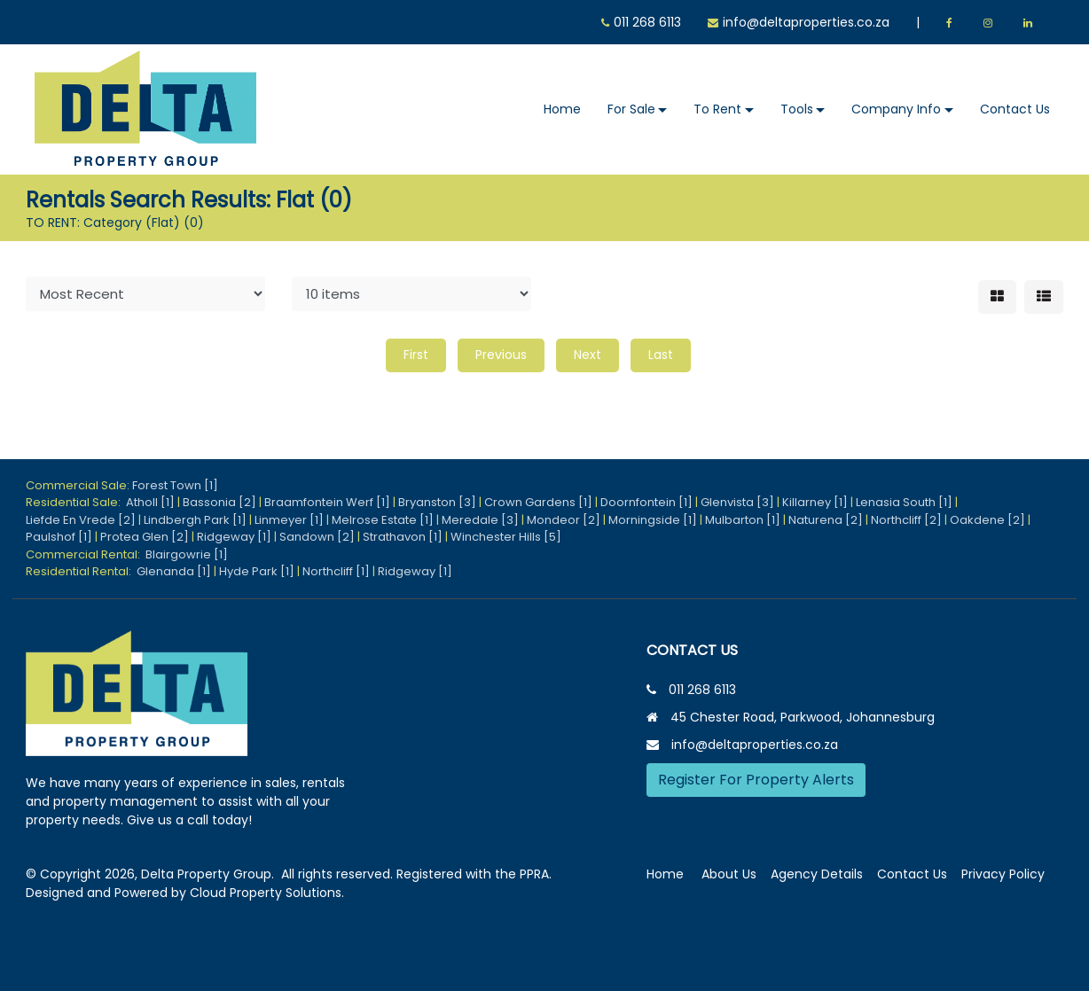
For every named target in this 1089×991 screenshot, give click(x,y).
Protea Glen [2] (144, 536)
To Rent (717, 109)
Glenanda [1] (174, 571)
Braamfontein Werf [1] (327, 502)
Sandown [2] (317, 536)
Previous (501, 354)
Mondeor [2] (563, 519)
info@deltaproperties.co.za (806, 22)
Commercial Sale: (79, 485)
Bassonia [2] (219, 502)
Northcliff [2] (906, 519)
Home (562, 109)
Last (660, 354)
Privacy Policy (1003, 874)
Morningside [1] (652, 519)
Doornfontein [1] (646, 502)
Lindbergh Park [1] (195, 519)
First (415, 354)
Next (587, 354)
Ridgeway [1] (234, 536)
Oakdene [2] (987, 519)
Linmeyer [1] (289, 519)
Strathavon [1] (403, 536)
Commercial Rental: (85, 554)
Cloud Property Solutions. (267, 892)
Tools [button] (796, 109)
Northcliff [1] (336, 571)
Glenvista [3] (737, 502)
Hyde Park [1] (256, 571)
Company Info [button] (896, 109)
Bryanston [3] (437, 502)
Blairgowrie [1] (186, 554)
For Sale (631, 109)
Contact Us (1015, 109)
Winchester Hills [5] (505, 536)
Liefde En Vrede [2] (81, 519)
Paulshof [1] (59, 536)
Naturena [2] (825, 519)
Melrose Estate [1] (383, 519)
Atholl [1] (150, 502)
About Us (728, 874)
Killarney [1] (815, 502)
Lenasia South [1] (904, 502)
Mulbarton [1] (742, 519)
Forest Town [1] (175, 485)
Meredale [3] (480, 519)
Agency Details (817, 874)
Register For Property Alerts (756, 779)
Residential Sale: (76, 502)
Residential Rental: (81, 571)
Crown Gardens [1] (538, 502)
